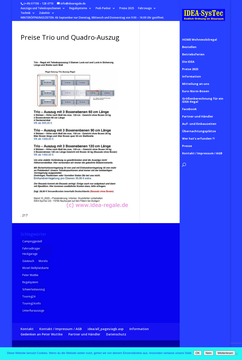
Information (191, 71)
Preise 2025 (126, 8)
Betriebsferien (193, 49)
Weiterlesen (225, 353)
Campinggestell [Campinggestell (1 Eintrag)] (32, 241)
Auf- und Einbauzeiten (199, 119)
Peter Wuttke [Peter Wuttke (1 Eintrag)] (30, 275)
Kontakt (27, 329)
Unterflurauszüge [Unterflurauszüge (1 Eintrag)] (33, 310)
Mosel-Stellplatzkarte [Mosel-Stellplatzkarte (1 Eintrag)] (35, 268)
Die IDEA (188, 57)
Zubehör (44, 13)
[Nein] (236, 354)
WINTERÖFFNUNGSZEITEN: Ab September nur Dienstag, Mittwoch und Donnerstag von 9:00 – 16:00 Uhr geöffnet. (92, 17)
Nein (209, 353)
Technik (26, 13)
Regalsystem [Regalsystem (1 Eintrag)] (30, 282)
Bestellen (189, 42)
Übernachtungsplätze (199, 126)
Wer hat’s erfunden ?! (198, 133)
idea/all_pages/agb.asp (106, 329)
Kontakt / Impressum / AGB (202, 148)
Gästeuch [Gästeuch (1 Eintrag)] (28, 261)
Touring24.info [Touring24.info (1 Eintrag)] (31, 303)
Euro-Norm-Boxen (195, 86)
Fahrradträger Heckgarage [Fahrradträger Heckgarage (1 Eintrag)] (31, 251)
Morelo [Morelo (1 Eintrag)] (43, 261)
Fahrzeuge (145, 8)
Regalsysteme (78, 8)
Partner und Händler (197, 111)
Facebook (189, 104)
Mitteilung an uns (195, 79)
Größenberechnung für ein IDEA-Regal (202, 95)
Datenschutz (116, 334)
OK (198, 353)
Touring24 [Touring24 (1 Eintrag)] (28, 296)
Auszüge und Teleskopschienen (41, 8)
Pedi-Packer (103, 8)
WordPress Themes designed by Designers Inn (51, 346)
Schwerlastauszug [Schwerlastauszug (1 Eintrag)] (33, 289)
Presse (187, 141)
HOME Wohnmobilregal (199, 34)
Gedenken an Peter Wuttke (42, 334)
